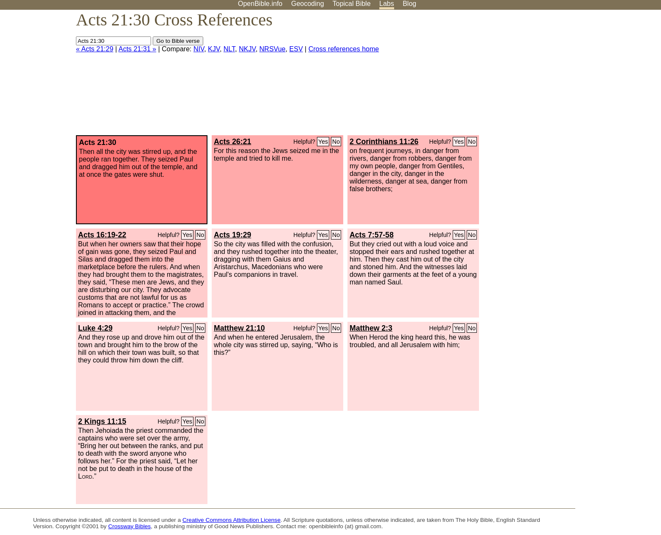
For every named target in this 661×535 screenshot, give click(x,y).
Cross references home (343, 49)
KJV (214, 49)
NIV (198, 49)
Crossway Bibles (129, 526)
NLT (229, 49)
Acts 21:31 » (137, 49)
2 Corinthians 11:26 (384, 141)
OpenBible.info (260, 3)
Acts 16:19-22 (102, 235)
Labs (386, 3)
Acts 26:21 (232, 141)
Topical (352, 3)
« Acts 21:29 (94, 49)
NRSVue (272, 49)
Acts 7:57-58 (372, 235)
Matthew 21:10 (239, 328)
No (336, 141)
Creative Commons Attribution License (231, 520)
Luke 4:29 (95, 328)
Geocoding (307, 3)
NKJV (247, 49)
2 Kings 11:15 (102, 421)
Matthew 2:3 (371, 328)
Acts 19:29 (232, 235)
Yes (323, 141)
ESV (296, 49)
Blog (409, 3)
